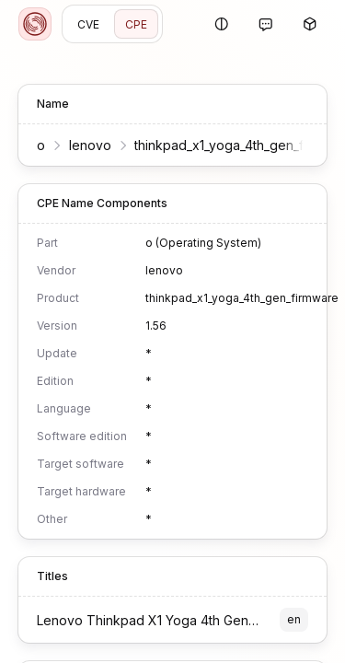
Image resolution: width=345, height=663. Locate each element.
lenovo (90, 145)
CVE (88, 24)
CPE (136, 24)
